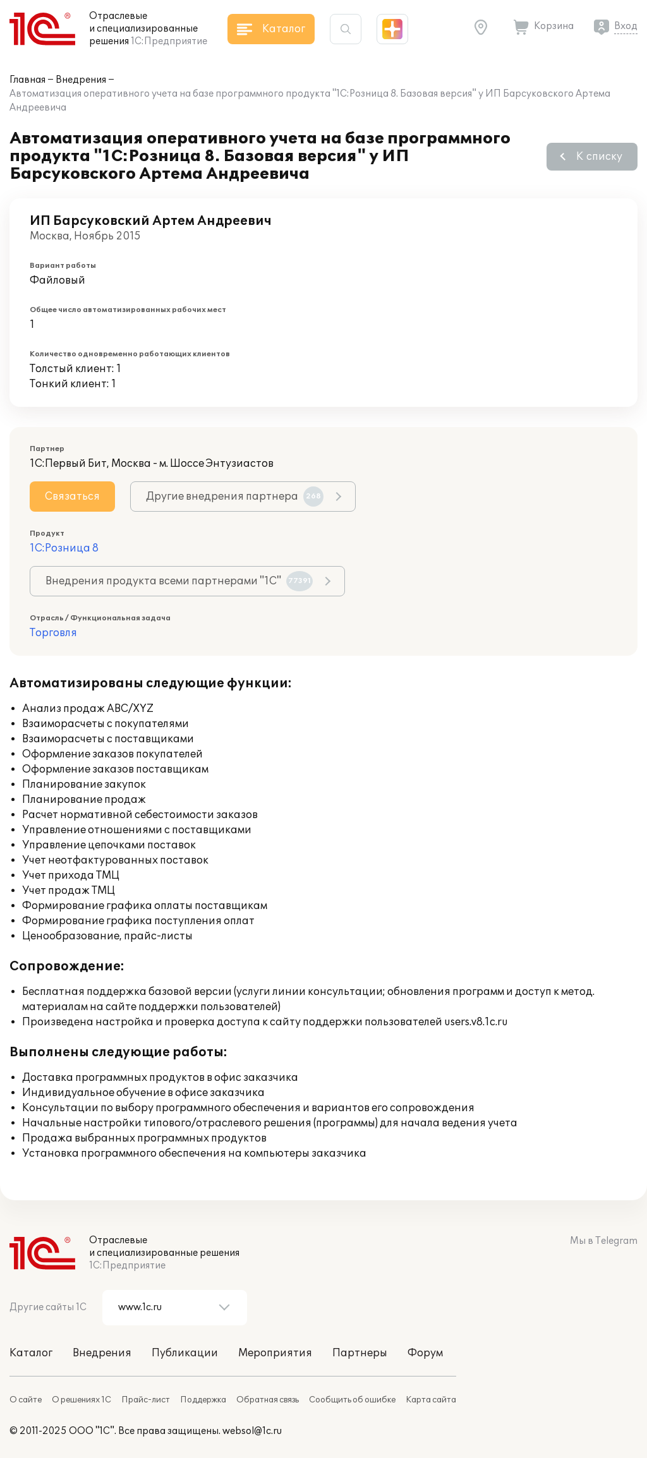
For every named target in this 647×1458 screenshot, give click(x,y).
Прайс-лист (145, 1400)
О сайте (25, 1400)
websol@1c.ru (252, 1431)
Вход (626, 26)
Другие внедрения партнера (235, 496)
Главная (27, 80)
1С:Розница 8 (64, 548)
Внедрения (81, 80)
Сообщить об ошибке (352, 1400)
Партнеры (359, 1353)
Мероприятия (275, 1353)
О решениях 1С (81, 1400)
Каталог (30, 1353)
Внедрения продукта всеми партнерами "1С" (179, 581)
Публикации (185, 1353)
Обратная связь (267, 1400)
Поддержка (203, 1400)
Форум (425, 1353)
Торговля (53, 633)
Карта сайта (431, 1400)
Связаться (72, 496)
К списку (599, 156)
